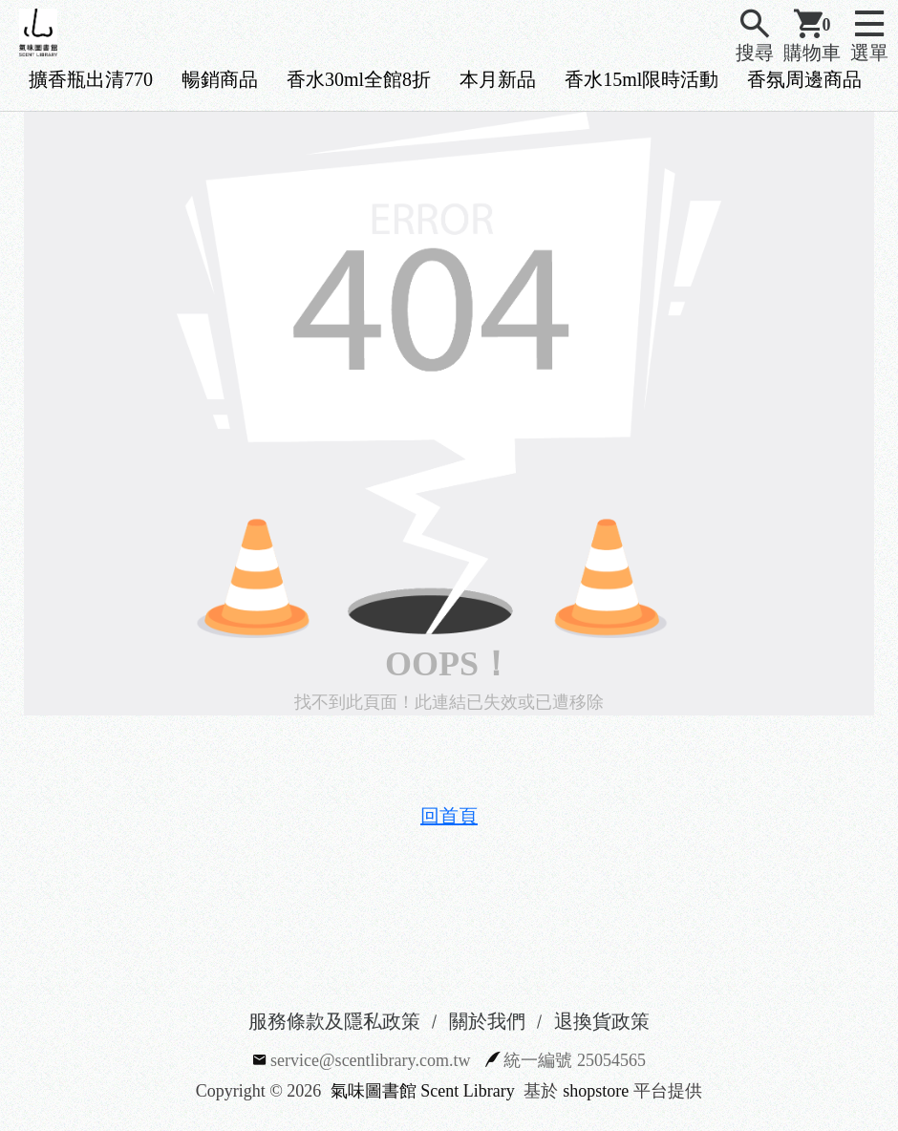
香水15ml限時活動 (641, 79)
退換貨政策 (602, 1021)
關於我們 (487, 1021)
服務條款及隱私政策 (334, 1021)
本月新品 (498, 79)
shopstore (596, 1090)
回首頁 (449, 815)
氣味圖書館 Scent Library (423, 1090)
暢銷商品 (220, 79)
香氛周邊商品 (804, 79)
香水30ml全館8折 (359, 79)
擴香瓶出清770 (91, 79)
